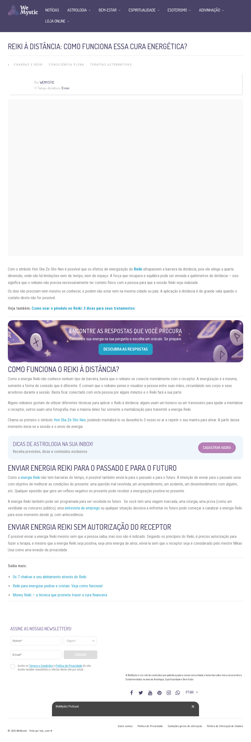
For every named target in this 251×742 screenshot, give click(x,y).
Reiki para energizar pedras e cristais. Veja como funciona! (58, 586)
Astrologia (77, 10)
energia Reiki (30, 477)
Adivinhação (209, 10)
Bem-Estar (108, 10)
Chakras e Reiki (28, 64)
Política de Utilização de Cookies (225, 726)
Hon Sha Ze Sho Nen (70, 420)
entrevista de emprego (82, 508)
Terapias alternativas (111, 64)
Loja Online (55, 21)
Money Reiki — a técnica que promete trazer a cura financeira (60, 595)
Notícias (52, 10)
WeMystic (47, 82)
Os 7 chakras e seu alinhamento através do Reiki (49, 577)
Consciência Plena (66, 64)
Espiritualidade (142, 10)
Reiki (138, 269)
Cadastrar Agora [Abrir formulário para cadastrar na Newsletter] (217, 448)
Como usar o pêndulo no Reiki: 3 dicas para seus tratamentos (83, 308)
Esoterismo (177, 10)
